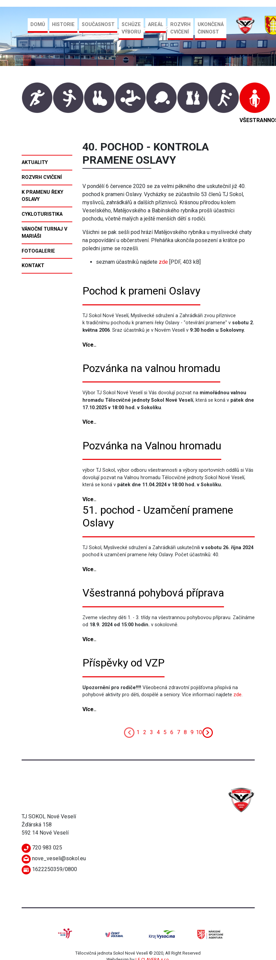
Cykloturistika (42, 214)
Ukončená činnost (211, 28)
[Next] (207, 732)
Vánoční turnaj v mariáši (44, 232)
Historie (63, 24)
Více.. (89, 345)
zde (163, 262)
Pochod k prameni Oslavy (141, 290)
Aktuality (35, 162)
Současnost (98, 24)
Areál (155, 24)
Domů (37, 24)
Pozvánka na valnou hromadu (151, 368)
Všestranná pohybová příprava (153, 592)
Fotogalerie (38, 251)
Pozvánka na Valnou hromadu (151, 445)
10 (199, 732)
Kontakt (33, 265)
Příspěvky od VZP (123, 662)
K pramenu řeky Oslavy (42, 196)
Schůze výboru (131, 28)
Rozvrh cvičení (180, 28)
